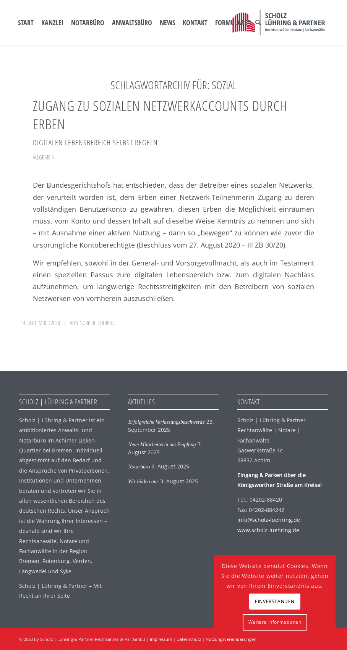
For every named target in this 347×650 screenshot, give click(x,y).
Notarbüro (139, 467)
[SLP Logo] (279, 22)
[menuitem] (25, 22)
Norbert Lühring (97, 323)
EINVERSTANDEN (275, 601)
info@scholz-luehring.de (268, 519)
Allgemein (44, 157)
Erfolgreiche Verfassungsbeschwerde (166, 422)
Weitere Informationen (275, 622)
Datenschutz (189, 639)
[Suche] (257, 22)
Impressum (161, 639)
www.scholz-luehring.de (268, 530)
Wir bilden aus (143, 481)
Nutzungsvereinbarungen (231, 639)
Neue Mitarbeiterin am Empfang (162, 444)
